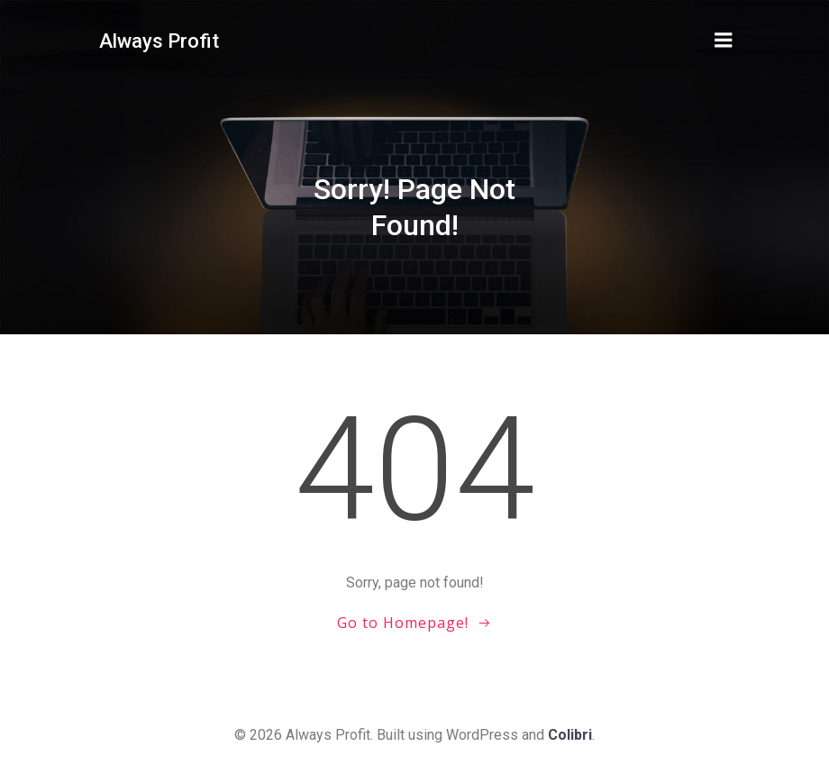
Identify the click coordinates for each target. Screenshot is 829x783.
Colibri (570, 734)
